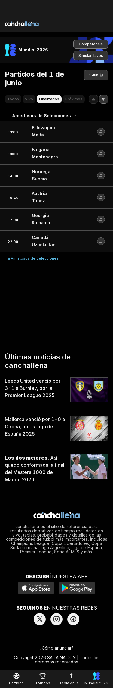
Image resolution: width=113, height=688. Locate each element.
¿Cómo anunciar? (57, 647)
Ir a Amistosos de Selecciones (32, 258)
